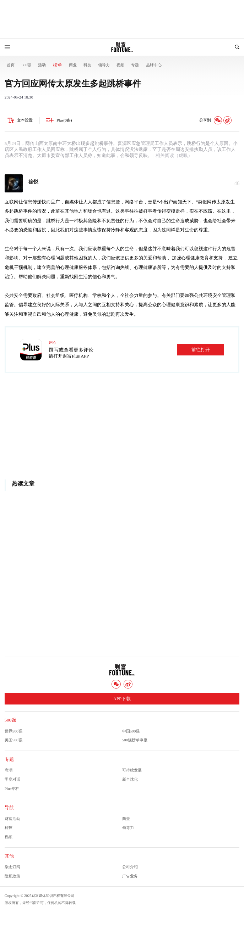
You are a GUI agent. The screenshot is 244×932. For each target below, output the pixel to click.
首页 (11, 65)
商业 (73, 65)
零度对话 (12, 779)
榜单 (57, 65)
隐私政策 (12, 876)
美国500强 (13, 740)
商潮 (8, 770)
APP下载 (122, 698)
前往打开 (200, 349)
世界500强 (13, 731)
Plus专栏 (12, 788)
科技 (87, 65)
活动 (42, 65)
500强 (26, 65)
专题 (135, 65)
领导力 (104, 65)
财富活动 (12, 818)
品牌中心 (154, 65)
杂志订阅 (12, 867)
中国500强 (131, 731)
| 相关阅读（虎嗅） (172, 155)
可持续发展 (132, 770)
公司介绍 (130, 867)
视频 (120, 65)
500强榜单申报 (135, 740)
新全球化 (130, 779)
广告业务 (130, 876)
